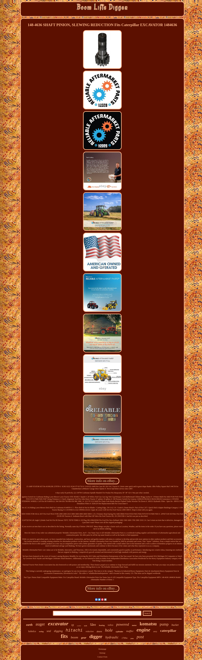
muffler (130, 631)
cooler (79, 626)
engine (143, 630)
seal (49, 631)
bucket (175, 624)
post (140, 636)
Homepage (102, 649)
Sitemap (102, 653)
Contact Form (102, 657)
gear (83, 637)
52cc (93, 624)
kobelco (32, 631)
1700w (125, 638)
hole (109, 630)
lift (72, 625)
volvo (110, 625)
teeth (85, 626)
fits (64, 636)
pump (164, 624)
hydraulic (112, 637)
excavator (58, 623)
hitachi (74, 630)
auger (40, 624)
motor (134, 625)
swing (41, 631)
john (132, 638)
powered (122, 624)
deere (99, 631)
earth (29, 624)
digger (95, 636)
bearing (102, 625)
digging (58, 631)
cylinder (119, 631)
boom (74, 637)
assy (155, 631)
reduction (90, 631)
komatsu (148, 623)
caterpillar (168, 631)
